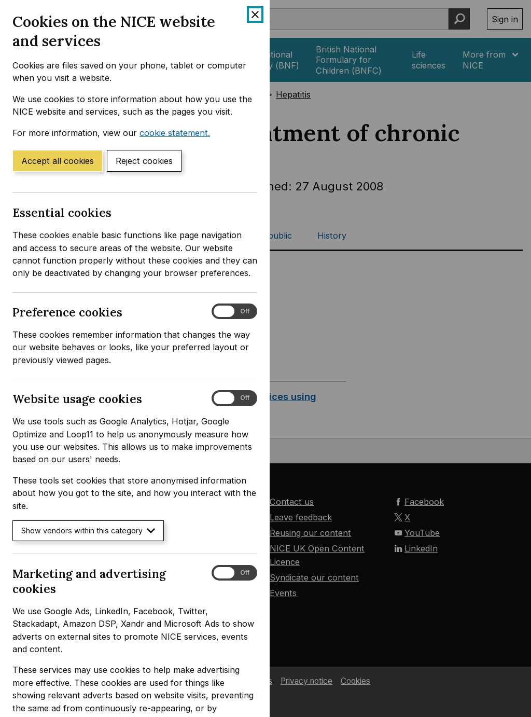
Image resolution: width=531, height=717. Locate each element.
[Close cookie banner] (255, 14)
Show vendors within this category (88, 530)
